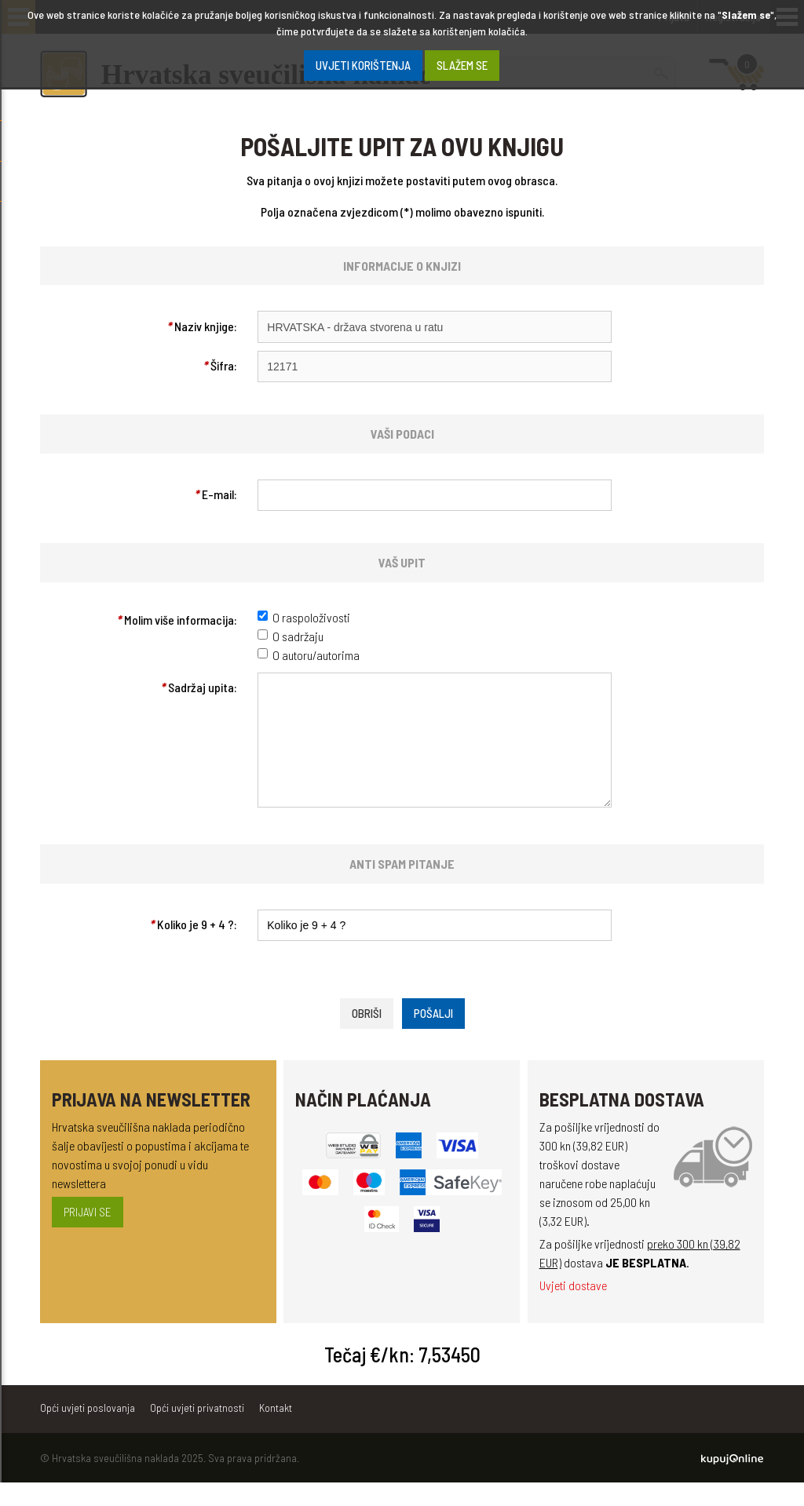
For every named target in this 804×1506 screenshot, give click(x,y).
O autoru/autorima (316, 654)
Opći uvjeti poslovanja (87, 1431)
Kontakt (275, 1431)
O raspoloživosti (311, 617)
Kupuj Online (732, 1482)
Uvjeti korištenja (363, 65)
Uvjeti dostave (573, 1308)
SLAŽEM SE (462, 65)
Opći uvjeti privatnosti (197, 1431)
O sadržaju (297, 636)
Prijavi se (87, 1235)
